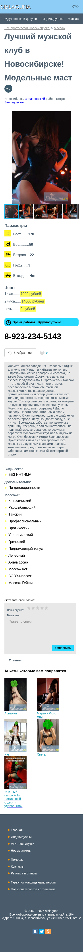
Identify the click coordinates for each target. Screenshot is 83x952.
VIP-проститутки (22, 843)
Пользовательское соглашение (33, 889)
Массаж (73, 19)
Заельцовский (35, 99)
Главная (17, 830)
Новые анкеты (21, 850)
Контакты (17, 866)
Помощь (17, 859)
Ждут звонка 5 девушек (21, 19)
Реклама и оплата (24, 873)
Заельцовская (14, 102)
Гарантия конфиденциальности (33, 882)
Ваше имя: (34, 615)
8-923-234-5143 (32, 336)
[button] (74, 115)
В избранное (23, 352)
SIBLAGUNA (15, 7)
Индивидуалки (53, 19)
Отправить (65, 648)
